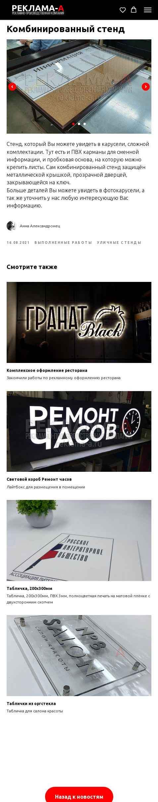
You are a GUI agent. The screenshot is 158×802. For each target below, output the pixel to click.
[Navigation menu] (147, 10)
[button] (123, 10)
